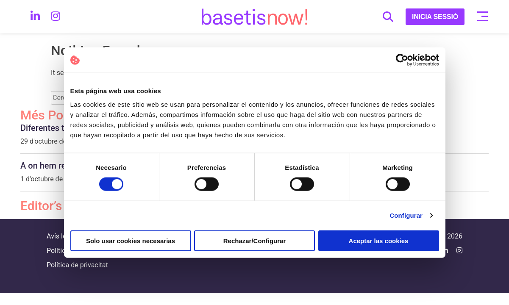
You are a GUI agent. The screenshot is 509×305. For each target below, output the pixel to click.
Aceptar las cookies (379, 240)
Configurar (406, 215)
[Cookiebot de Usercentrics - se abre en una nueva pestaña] (402, 60)
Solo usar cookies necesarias (130, 240)
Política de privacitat (77, 265)
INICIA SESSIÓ (435, 16)
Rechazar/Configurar (254, 240)
